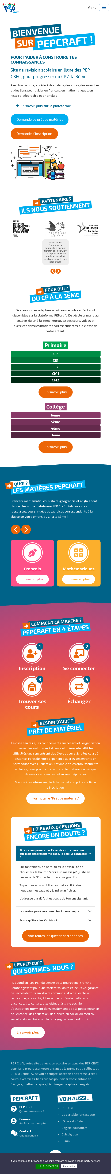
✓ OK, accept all (47, 1166)
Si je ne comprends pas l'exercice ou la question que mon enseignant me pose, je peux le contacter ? (53, 853)
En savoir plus (55, 392)
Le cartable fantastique (78, 1114)
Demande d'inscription (34, 133)
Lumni (65, 1141)
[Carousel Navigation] (56, 271)
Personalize (69, 1166)
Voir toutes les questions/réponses (55, 936)
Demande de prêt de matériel (40, 119)
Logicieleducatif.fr (74, 1128)
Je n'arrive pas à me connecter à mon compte (49, 911)
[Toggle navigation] (104, 7)
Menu (91, 7)
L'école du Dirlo (72, 1121)
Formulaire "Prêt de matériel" (55, 798)
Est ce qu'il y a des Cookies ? (38, 920)
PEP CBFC (68, 1108)
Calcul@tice (69, 1134)
